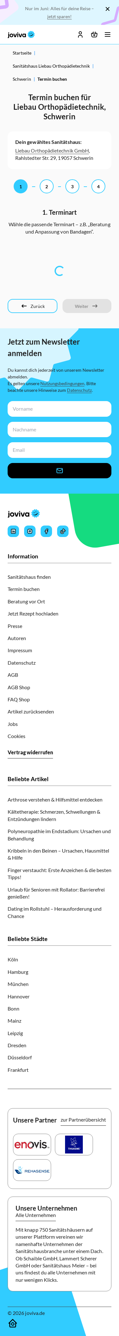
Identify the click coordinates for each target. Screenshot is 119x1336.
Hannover (19, 996)
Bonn (13, 1008)
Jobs (13, 724)
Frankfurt (18, 1070)
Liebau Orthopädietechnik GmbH (52, 150)
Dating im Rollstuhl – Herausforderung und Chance (55, 912)
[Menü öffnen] (107, 34)
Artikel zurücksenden (31, 711)
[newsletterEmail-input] (58, 450)
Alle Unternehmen (36, 1215)
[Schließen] (107, 9)
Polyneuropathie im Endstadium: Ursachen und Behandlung (59, 834)
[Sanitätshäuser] (12, 1323)
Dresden (17, 1045)
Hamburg (18, 972)
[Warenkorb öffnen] (94, 34)
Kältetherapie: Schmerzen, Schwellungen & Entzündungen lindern (54, 815)
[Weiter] (87, 306)
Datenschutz (79, 390)
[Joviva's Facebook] (46, 531)
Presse (15, 626)
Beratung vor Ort (26, 601)
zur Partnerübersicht (83, 1119)
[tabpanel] (59, 270)
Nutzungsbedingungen (62, 383)
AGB (13, 675)
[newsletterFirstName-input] (58, 409)
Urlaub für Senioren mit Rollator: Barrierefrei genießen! (56, 892)
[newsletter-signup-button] (59, 470)
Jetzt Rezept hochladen (33, 613)
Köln (13, 959)
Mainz (14, 1021)
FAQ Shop (19, 699)
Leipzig (15, 1033)
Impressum (20, 650)
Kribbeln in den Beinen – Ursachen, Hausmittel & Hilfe (58, 854)
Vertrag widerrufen (30, 752)
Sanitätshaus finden (29, 577)
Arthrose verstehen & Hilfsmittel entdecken (55, 799)
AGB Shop (19, 687)
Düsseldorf (20, 1057)
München (18, 984)
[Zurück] (32, 306)
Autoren (17, 638)
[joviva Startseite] (21, 34)
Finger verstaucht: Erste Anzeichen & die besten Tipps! (59, 873)
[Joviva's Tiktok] (63, 531)
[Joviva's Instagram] (30, 531)
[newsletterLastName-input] (58, 430)
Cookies (16, 736)
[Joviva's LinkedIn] (13, 531)
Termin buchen (24, 589)
